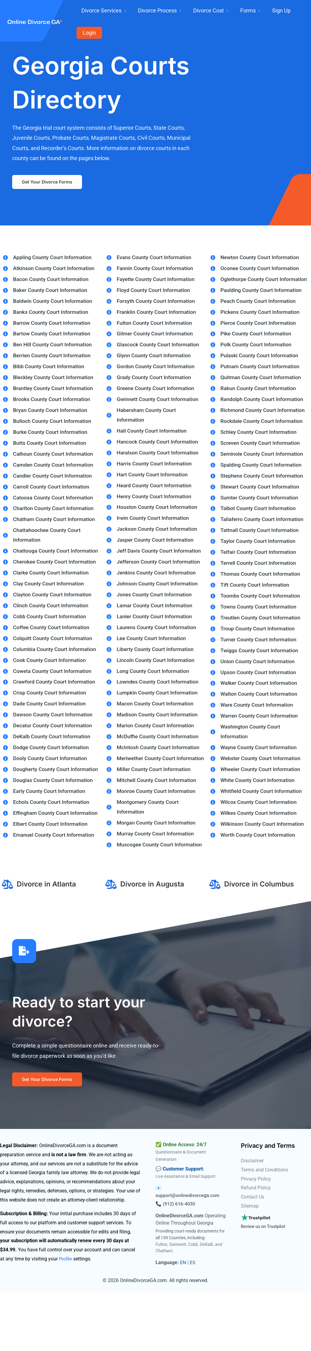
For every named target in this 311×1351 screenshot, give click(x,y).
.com (216, 1254)
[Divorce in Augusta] (111, 940)
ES (193, 1321)
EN (183, 1321)
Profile (66, 1317)
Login (295, 11)
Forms (248, 11)
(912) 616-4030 (180, 1262)
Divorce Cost (216, 11)
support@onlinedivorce (181, 1254)
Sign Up (273, 11)
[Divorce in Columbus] (215, 940)
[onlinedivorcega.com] (35, 11)
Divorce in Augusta (153, 939)
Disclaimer (252, 1219)
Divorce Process (172, 11)
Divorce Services (125, 11)
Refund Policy (256, 1246)
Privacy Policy (256, 1237)
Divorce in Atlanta (47, 939)
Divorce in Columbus (260, 939)
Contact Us (252, 1255)
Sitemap (250, 1264)
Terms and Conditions (264, 1228)
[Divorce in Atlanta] (7, 940)
